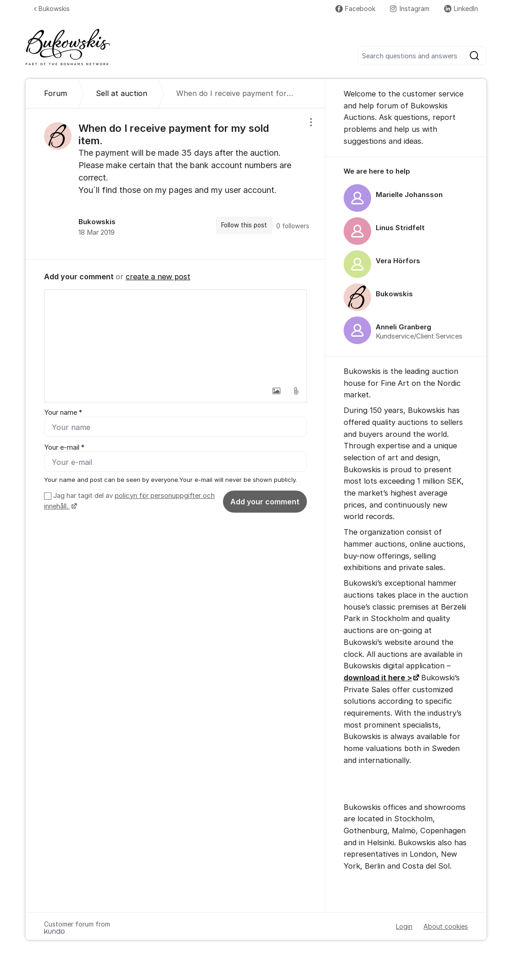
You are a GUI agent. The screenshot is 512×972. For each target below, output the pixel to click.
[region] (175, 183)
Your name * (63, 412)
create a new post (158, 276)
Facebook (355, 8)
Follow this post (244, 225)
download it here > (378, 677)
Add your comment (265, 501)
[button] (276, 391)
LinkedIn (461, 8)
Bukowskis (52, 8)
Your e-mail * (64, 447)
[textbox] (175, 336)
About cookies (445, 926)
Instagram (409, 8)
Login (404, 926)
